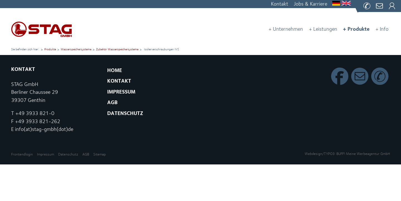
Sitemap (99, 154)
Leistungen (325, 29)
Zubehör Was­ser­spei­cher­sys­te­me (117, 49)
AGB (85, 154)
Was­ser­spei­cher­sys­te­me (76, 49)
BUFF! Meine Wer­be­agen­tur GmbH (363, 154)
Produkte (359, 29)
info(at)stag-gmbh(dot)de (44, 129)
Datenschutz (68, 154)
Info (384, 29)
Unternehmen (288, 29)
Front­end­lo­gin (22, 154)
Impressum (45, 154)
